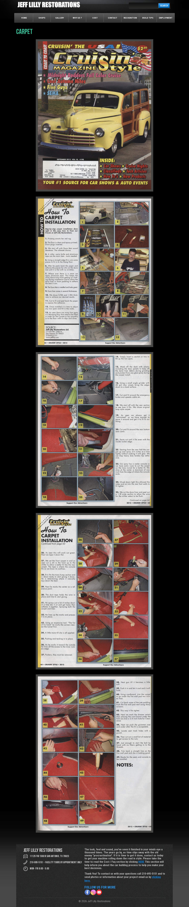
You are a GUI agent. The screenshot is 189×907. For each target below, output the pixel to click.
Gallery (59, 18)
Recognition (130, 18)
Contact (112, 18)
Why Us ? (77, 18)
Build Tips (147, 18)
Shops (41, 18)
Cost (95, 18)
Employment (165, 18)
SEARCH (164, 5)
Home (24, 18)
